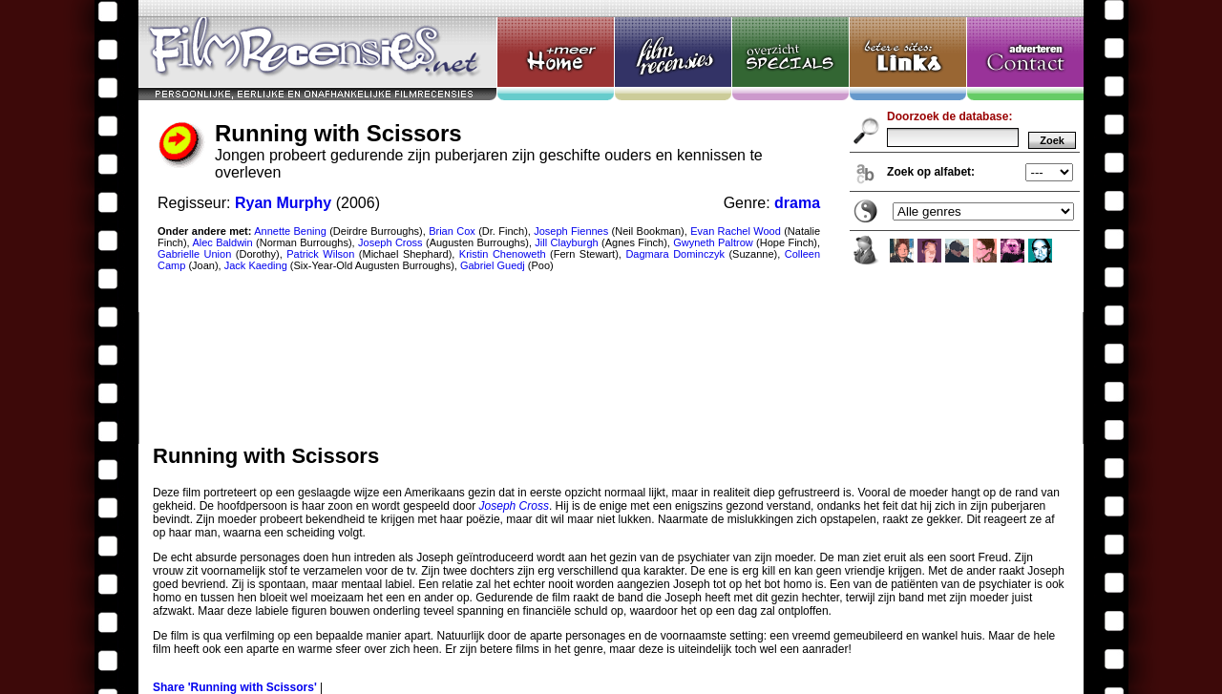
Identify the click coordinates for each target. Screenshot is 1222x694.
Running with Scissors (611, 222)
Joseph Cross (514, 506)
